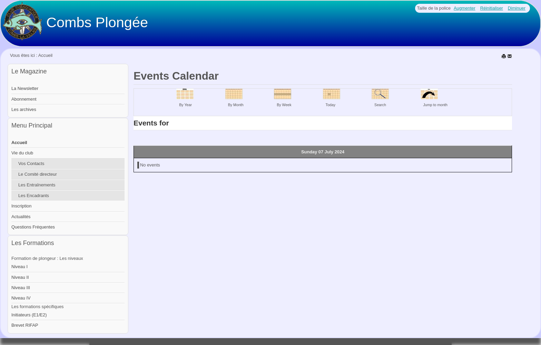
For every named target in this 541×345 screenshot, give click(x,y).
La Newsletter (24, 88)
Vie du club (22, 152)
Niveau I (19, 266)
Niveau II (20, 277)
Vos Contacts (31, 163)
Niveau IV (20, 298)
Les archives (23, 109)
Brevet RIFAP (24, 325)
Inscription (21, 206)
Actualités (20, 216)
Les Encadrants (33, 195)
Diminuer (516, 8)
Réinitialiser (491, 8)
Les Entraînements (36, 184)
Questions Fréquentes (33, 227)
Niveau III (20, 287)
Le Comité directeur (37, 174)
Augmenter (464, 8)
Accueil (19, 142)
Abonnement (24, 99)
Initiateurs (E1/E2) (29, 314)
